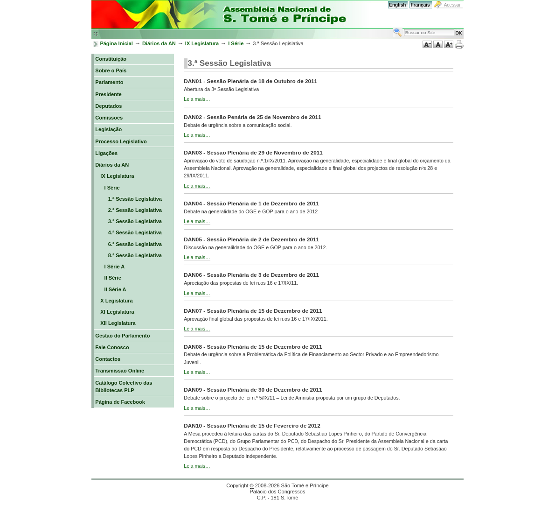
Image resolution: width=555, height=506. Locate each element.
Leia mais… (197, 99)
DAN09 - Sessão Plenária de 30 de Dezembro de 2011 (253, 390)
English (397, 4)
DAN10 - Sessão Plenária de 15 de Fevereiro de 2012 (252, 425)
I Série (235, 43)
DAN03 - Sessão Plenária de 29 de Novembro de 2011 (253, 152)
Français (420, 4)
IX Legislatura (202, 43)
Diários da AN (159, 43)
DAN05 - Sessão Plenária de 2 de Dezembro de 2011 (251, 239)
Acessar (452, 4)
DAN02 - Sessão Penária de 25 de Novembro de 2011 (252, 117)
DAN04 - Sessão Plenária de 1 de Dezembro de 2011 (251, 203)
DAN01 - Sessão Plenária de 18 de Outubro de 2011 (250, 81)
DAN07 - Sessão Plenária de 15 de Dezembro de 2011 (253, 311)
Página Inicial (116, 43)
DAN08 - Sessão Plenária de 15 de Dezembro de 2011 (253, 347)
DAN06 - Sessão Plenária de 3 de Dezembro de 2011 (251, 275)
